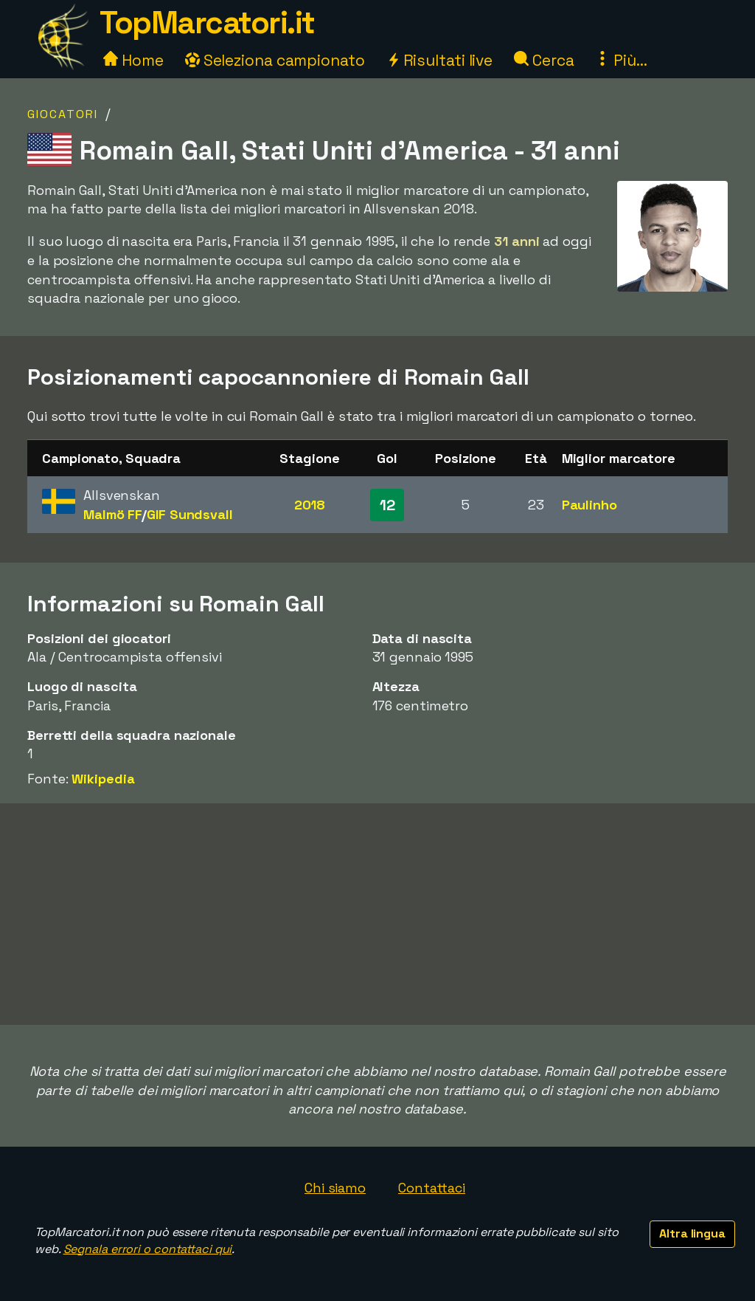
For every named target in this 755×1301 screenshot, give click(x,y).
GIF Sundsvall (190, 514)
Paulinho (589, 504)
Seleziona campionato (275, 60)
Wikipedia (103, 778)
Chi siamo (335, 1187)
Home (133, 60)
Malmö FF (112, 514)
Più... (621, 60)
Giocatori (62, 114)
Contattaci (431, 1187)
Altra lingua (692, 1233)
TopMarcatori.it (207, 22)
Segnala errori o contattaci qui (147, 1249)
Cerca (544, 60)
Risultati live (439, 60)
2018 (310, 504)
